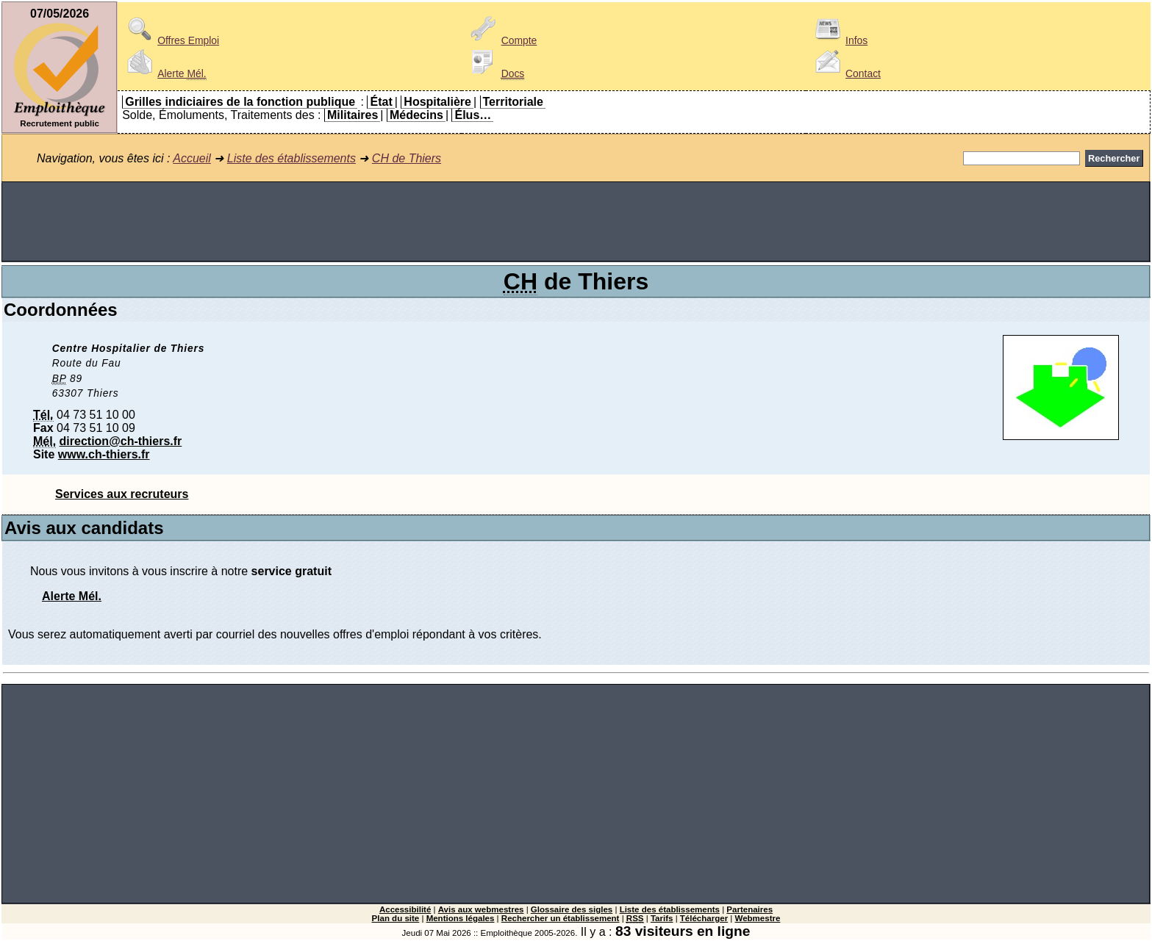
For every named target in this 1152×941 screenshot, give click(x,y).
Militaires (352, 115)
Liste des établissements (291, 158)
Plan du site (396, 918)
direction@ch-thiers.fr (121, 441)
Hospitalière (437, 101)
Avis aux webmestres (481, 909)
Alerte (164, 73)
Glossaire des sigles (571, 909)
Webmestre (758, 918)
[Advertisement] (576, 222)
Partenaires (749, 909)
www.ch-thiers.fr (104, 454)
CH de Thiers (406, 158)
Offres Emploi (170, 40)
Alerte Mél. (71, 596)
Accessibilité (405, 909)
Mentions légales (460, 918)
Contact (845, 73)
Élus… (472, 115)
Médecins (416, 115)
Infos (838, 40)
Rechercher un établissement (560, 918)
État (381, 101)
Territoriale (513, 101)
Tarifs (662, 918)
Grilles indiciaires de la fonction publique (240, 101)
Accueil (192, 158)
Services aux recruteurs (121, 494)
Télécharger (704, 918)
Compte (501, 40)
